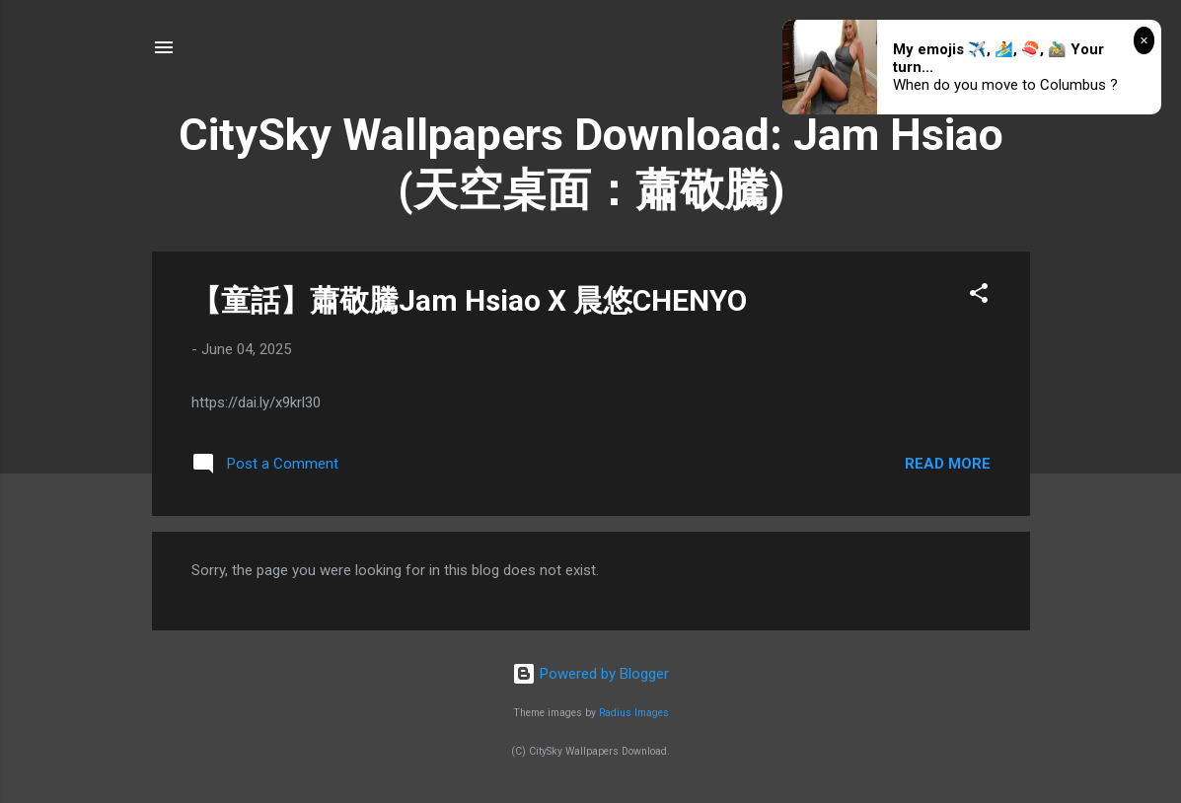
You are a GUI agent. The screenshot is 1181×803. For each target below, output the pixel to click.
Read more (948, 464)
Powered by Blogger (590, 674)
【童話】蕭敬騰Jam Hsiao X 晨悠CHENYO (469, 300)
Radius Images (634, 712)
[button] (979, 296)
